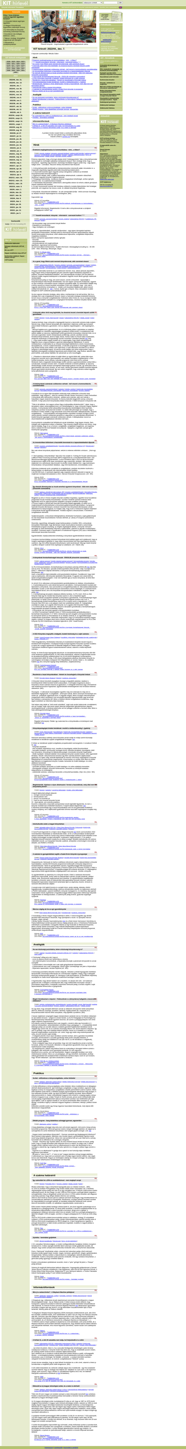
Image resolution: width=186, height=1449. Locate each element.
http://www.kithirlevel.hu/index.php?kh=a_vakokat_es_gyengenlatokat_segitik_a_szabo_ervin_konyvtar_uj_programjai (58, 903)
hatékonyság (47, 493)
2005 (13, 71)
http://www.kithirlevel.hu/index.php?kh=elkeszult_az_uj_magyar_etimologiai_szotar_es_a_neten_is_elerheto (55, 1439)
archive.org (66, 137)
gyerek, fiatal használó (51, 318)
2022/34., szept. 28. (15, 115)
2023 (23, 62)
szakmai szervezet (90, 153)
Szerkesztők (15, 221)
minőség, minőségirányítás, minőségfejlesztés (53, 495)
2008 (18, 69)
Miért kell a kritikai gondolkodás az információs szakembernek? (110, 87)
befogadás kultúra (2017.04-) (47, 827)
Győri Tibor (43, 1163)
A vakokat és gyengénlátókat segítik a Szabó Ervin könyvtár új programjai (57, 89)
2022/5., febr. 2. (15, 201)
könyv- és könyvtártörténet (69, 1241)
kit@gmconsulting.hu (108, 32)
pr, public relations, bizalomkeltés (52, 733)
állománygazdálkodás (79, 493)
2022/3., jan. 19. (15, 207)
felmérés (41, 318)
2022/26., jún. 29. (16, 139)
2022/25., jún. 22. (16, 142)
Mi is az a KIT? (9, 250)
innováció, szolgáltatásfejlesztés (48, 446)
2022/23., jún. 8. (15, 148)
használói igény (87, 266)
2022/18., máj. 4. (16, 163)
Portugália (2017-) (50, 1184)
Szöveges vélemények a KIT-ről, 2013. (14, 247)
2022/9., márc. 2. (16, 189)
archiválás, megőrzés (66, 1295)
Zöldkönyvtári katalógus (107, 105)
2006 (8, 71)
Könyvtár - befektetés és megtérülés (107, 83)
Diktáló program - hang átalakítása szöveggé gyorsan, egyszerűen (55, 109)
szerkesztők (58, 1447)
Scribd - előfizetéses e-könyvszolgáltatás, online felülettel (52, 107)
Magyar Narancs (44, 1435)
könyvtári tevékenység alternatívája (49, 1083)
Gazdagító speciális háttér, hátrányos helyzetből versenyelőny (110, 73)
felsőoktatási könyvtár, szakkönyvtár (86, 637)
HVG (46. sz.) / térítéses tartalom (49, 1061)
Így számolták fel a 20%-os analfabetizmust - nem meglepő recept (55, 116)
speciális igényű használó (71, 857)
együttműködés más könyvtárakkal (62, 493)
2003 (23, 71)
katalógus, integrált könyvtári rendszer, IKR (51, 492)
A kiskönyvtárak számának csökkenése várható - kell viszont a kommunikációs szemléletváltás (64, 69)
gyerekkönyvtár (66, 912)
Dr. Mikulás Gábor (45, 252)
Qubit (41, 374)
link (41, 197)
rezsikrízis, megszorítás (69, 678)
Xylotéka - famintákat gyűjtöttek (43, 117)
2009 (13, 69)
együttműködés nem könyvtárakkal (51, 154)
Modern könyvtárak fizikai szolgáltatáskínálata (108, 91)
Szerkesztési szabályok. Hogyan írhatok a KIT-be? (14, 256)
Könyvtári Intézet (45, 713)
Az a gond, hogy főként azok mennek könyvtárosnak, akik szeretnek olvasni (58, 64)
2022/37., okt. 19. (16, 106)
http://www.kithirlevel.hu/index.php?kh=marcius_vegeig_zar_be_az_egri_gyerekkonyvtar (67, 936)
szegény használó (39, 268)
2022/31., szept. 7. (15, 124)
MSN (41, 933)
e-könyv (65, 1389)
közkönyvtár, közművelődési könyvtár (74, 732)
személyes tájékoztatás (58, 790)
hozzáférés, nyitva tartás (68, 637)
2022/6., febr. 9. (15, 198)
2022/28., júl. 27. (16, 133)
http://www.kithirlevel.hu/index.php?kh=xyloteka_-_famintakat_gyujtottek (63, 1279)
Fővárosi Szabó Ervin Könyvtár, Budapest (51, 857)
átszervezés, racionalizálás (70, 390)
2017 (13, 65)
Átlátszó (42, 1330)
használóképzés (58, 732)
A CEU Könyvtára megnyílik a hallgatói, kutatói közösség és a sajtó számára (58, 78)
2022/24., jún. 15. (16, 145)
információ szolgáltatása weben (59, 1391)
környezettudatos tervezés (81, 561)
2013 (13, 67)
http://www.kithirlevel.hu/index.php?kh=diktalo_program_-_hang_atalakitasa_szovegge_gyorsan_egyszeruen (54, 1166)
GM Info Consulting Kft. (18, 224)
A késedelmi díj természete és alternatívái (109, 66)
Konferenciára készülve (107, 80)
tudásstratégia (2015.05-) (77, 219)
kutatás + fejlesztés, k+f (41, 639)
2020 (18, 63)
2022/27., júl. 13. (16, 136)
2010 (8, 69)
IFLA (41, 624)
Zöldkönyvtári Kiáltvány (107, 108)
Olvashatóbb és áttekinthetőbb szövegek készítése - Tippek (109, 99)
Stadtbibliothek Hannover (89, 733)
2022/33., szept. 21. (15, 118)
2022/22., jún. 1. (15, 151)
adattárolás (42, 1295)
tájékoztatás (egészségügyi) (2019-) (65, 1343)
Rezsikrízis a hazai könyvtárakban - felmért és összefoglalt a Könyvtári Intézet (59, 80)
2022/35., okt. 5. (15, 112)
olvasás (88, 265)
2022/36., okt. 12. (16, 109)
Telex (41, 1228)
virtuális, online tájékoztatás (74, 790)
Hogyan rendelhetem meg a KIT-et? (15, 253)
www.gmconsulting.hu (106, 186)
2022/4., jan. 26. (15, 204)
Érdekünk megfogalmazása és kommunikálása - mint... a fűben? (55, 60)
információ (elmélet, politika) (63, 156)
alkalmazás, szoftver (45, 1124)
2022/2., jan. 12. (15, 210)
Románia (71, 829)
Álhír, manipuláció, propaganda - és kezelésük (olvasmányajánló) (111, 69)
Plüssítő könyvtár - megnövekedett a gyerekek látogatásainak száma (64, 44)
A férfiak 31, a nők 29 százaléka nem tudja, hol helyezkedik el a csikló (56, 126)
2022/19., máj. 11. (15, 160)
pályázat (36, 447)
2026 (8, 62)
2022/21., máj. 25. (15, 154)
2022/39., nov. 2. (16, 100)
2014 (8, 67)
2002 (15, 72)
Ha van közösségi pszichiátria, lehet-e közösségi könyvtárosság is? (56, 97)
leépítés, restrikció (70, 389)
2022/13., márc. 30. (15, 178)
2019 (23, 63)
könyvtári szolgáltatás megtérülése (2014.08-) (69, 266)
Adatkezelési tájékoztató (12, 243)
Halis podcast (44, 433)
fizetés (80, 1184)
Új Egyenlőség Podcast (46, 989)
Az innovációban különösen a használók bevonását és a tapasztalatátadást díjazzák (61, 71)
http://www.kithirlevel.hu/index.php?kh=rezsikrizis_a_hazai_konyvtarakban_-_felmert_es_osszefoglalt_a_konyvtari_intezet (60, 717)
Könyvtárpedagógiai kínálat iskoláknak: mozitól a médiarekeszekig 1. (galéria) (59, 82)
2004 (18, 71)
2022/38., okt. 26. (16, 103)
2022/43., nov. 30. (15, 89)
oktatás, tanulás (49, 156)
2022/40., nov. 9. (16, 97)
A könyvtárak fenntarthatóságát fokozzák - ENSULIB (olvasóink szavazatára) (58, 76)
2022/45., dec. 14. (15, 83)
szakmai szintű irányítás (77, 153)
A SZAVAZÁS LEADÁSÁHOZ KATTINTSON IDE (14, 49)
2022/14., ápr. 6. (15, 175)
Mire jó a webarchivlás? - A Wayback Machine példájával (52, 124)
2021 (13, 63)
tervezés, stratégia (44, 153)
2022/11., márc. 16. (15, 183)
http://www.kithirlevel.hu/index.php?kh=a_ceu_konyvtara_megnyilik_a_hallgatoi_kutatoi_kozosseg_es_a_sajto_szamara (58, 668)
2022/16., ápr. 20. (16, 169)
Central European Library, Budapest (49, 637)
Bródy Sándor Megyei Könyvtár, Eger (50, 912)
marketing (37, 154)
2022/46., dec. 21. (15, 80)
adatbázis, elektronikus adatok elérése (50, 1081)
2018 (8, 65)
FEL (96, 148)
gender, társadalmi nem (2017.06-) (69, 1345)
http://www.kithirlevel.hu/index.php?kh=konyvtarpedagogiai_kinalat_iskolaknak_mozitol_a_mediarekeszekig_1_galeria (58, 779)
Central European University (48, 665)
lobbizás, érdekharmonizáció (76, 154)
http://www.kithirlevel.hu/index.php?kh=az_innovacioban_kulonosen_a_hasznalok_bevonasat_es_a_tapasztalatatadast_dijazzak (61, 480)
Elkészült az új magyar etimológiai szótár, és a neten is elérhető (54, 128)
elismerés (43, 447)
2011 (23, 67)
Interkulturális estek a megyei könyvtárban (47, 87)
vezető (43, 220)
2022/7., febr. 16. (16, 195)
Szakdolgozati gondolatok (108, 102)
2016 (18, 65)
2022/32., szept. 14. (15, 121)
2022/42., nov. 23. (15, 92)
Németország (90, 446)
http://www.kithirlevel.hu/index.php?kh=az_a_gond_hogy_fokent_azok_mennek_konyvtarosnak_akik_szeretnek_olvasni (58, 306)
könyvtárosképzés (51, 268)
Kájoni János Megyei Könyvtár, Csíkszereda (69, 827)
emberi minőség (61, 268)
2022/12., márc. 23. (15, 181)
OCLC (42, 548)
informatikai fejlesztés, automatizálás (50, 390)
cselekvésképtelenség (73, 268)
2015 (23, 65)
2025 (13, 62)
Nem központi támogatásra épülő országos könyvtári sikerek (110, 95)
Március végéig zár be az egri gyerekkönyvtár (48, 91)
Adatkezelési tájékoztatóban (106, 40)
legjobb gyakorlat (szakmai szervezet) (62, 561)
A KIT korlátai (9, 260)
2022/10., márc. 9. (15, 186)
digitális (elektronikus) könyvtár (71, 1081)
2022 (8, 63)
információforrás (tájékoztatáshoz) (78, 1389)
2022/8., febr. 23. (16, 192)
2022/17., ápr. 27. (16, 166)
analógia (41, 953)
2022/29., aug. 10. (15, 130)
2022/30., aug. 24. (15, 127)
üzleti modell (38, 954)
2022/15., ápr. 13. (16, 172)
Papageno (43, 900)
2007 (23, 69)
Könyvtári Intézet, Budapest (47, 678)
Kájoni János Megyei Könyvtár (48, 846)
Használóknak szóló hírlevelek (109, 77)
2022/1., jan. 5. (15, 213)
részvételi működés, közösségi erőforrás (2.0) (72, 446)
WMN (41, 1376)
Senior (42, 1276)
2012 (18, 67)
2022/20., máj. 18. (15, 157)
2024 (18, 62)
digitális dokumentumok (88, 1081)
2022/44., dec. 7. (16, 86)
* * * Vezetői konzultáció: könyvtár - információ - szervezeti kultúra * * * (57, 62)
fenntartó (64, 154)
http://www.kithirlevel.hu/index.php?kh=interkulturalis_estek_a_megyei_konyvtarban (66, 849)
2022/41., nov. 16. (15, 95)
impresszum (49, 1447)
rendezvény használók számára (72, 733)
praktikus (54, 1124)
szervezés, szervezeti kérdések (60, 153)
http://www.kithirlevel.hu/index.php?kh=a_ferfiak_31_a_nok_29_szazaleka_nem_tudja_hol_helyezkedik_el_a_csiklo (57, 1380)
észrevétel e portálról (71, 1447)
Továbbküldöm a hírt (53, 202)
